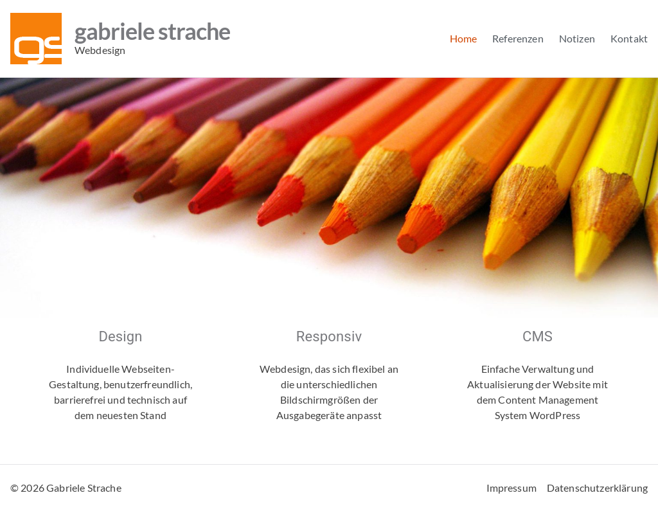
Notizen (577, 38)
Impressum (511, 487)
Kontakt (629, 38)
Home (463, 38)
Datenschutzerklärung (597, 487)
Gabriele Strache (152, 31)
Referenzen (518, 38)
